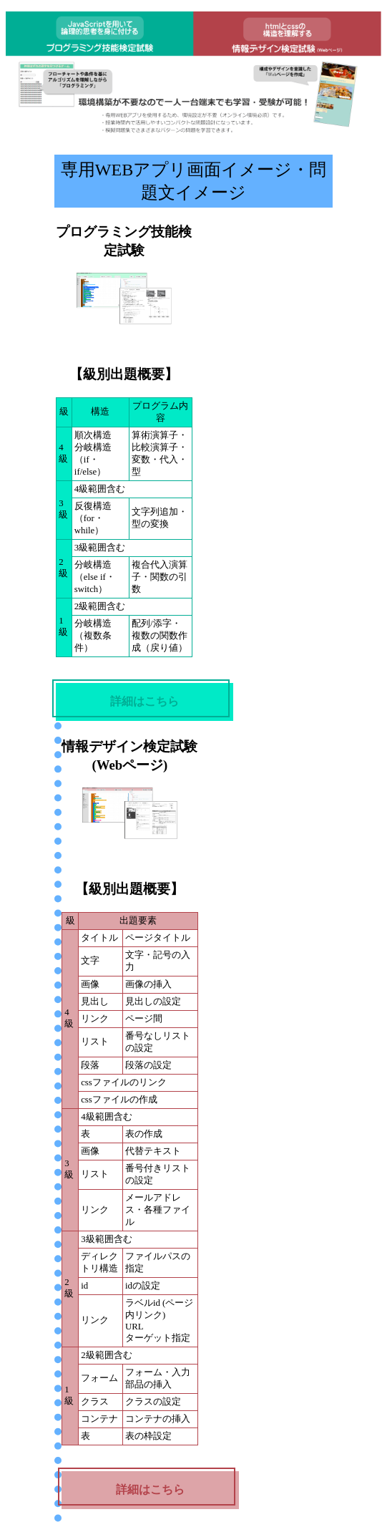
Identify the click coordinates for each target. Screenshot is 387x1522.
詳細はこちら (144, 701)
